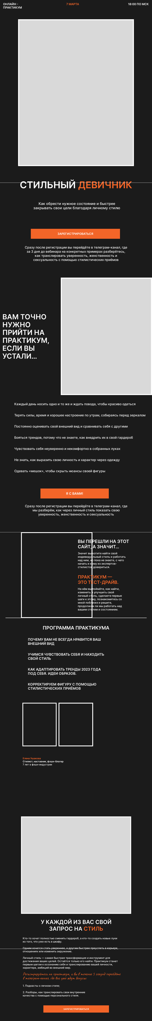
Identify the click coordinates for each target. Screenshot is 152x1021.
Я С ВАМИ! (74, 493)
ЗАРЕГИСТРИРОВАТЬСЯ (75, 233)
